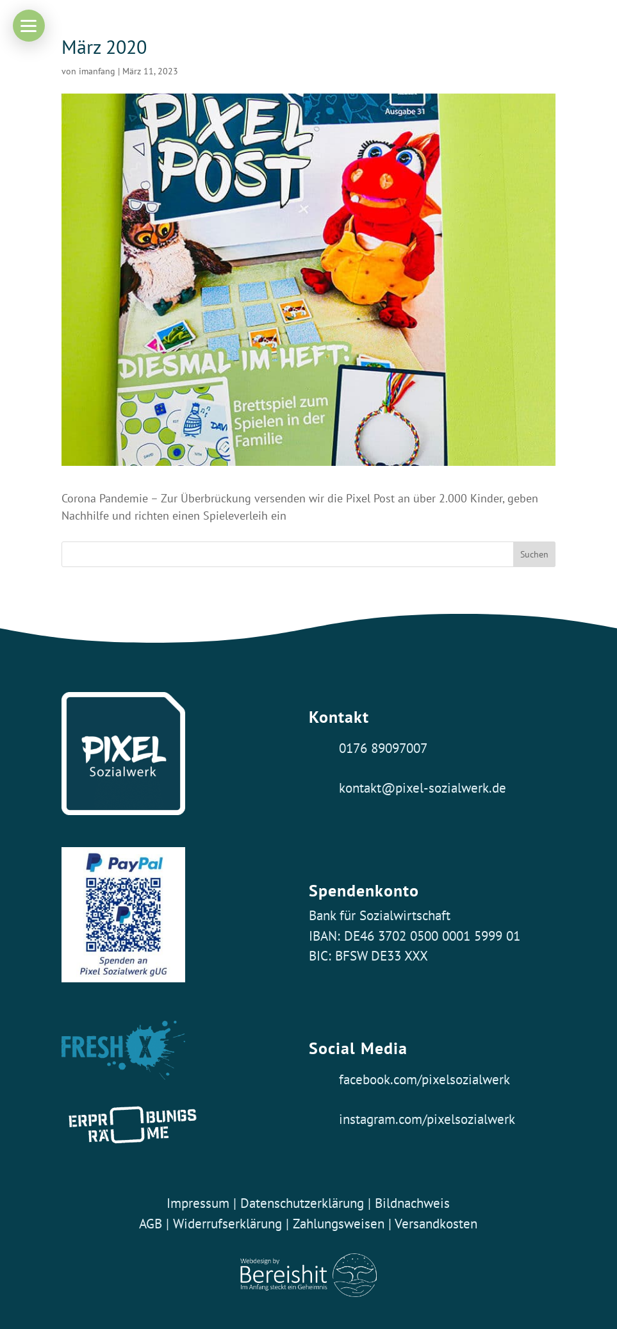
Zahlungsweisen (340, 1223)
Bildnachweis (412, 1203)
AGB (150, 1223)
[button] (29, 26)
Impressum (198, 1203)
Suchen (534, 554)
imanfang (97, 71)
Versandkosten (436, 1223)
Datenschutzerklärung (302, 1203)
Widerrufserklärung (227, 1223)
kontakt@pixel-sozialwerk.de (422, 788)
